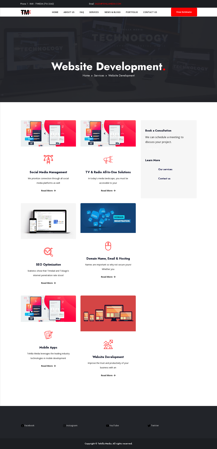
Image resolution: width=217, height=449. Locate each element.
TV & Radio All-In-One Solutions (108, 172)
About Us (66, 12)
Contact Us (147, 12)
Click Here (153, 149)
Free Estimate (184, 12)
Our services (165, 169)
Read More (48, 190)
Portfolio (129, 12)
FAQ (79, 12)
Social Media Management (48, 172)
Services (92, 12)
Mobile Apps (48, 347)
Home (52, 12)
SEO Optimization (48, 264)
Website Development (108, 357)
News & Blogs (110, 12)
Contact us (164, 178)
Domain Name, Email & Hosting (108, 258)
